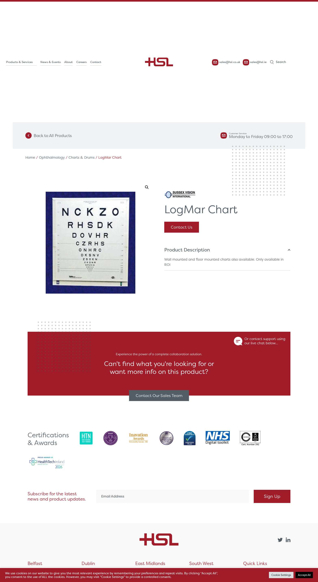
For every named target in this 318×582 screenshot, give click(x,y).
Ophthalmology (52, 157)
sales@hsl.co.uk (226, 62)
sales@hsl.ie (254, 62)
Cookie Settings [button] (281, 575)
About (68, 62)
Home (30, 157)
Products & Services (19, 62)
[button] (146, 187)
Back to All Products (48, 135)
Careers (81, 62)
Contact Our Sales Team (159, 395)
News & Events (50, 62)
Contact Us (181, 227)
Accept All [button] (304, 575)
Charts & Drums (82, 157)
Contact (95, 62)
